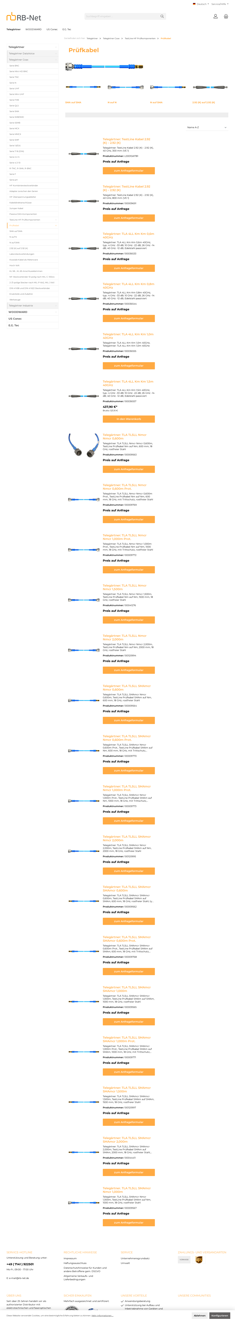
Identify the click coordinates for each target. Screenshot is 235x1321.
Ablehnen (200, 1315)
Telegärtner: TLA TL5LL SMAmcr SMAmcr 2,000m (139, 1083)
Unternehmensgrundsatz (135, 1197)
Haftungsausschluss (75, 1202)
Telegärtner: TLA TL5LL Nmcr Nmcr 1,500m (135, 563)
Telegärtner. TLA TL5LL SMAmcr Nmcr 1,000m (137, 1130)
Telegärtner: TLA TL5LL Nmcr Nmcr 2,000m (135, 610)
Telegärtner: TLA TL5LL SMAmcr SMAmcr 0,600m (140, 846)
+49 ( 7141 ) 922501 (20, 1203)
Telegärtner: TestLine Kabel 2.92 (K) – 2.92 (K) (136, 139)
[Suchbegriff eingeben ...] (122, 16)
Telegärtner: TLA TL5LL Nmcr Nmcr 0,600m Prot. (139, 468)
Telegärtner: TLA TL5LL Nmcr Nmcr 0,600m (135, 421)
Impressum (70, 1197)
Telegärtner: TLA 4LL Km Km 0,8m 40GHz (134, 277)
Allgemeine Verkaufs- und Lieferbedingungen (173, 1293)
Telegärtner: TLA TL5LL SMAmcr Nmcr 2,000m (137, 799)
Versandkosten (109, 1299)
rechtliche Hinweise (80, 1191)
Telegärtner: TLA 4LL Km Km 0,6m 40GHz (134, 230)
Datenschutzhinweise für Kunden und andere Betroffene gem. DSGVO (111, 1293)
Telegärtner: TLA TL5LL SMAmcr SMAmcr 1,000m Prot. (143, 988)
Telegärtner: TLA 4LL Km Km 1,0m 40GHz (134, 325)
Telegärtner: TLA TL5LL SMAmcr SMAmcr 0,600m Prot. (144, 894)
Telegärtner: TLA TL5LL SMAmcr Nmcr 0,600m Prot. (141, 705)
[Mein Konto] (215, 16)
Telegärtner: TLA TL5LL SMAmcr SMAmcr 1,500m (139, 1036)
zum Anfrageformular (164, 167)
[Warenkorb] (225, 16)
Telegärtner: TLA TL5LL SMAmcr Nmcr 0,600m (137, 657)
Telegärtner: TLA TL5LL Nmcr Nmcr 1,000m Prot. (139, 515)
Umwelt (125, 1202)
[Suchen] (162, 16)
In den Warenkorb (164, 405)
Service (127, 1191)
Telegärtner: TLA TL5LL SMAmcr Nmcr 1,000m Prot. (141, 752)
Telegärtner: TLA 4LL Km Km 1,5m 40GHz (133, 370)
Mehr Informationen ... (102, 1315)
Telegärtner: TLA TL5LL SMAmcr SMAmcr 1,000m (139, 941)
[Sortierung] (207, 127)
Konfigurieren (220, 1315)
